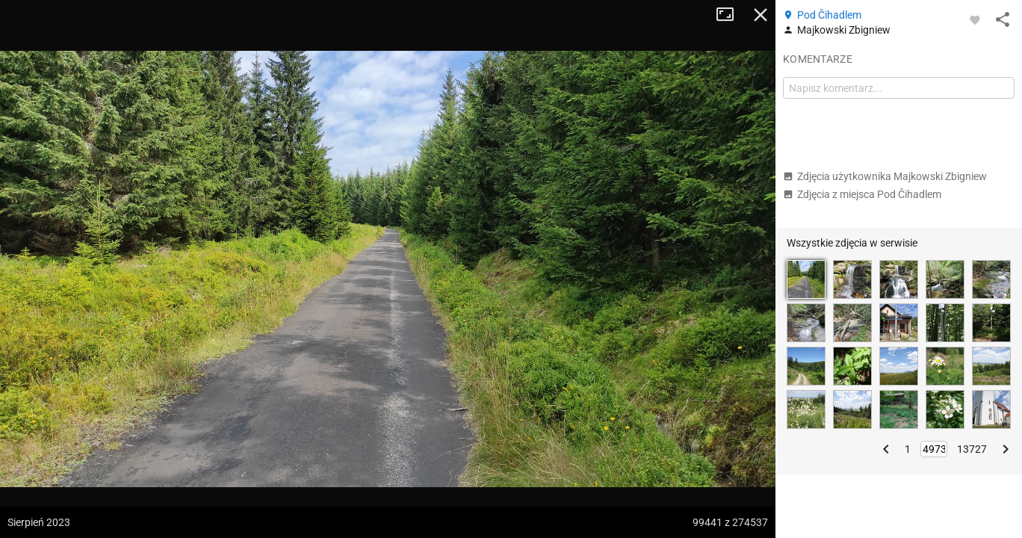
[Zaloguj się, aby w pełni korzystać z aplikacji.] (975, 19)
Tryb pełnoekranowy (731, 15)
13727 (972, 449)
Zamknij (760, 15)
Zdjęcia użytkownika (885, 176)
